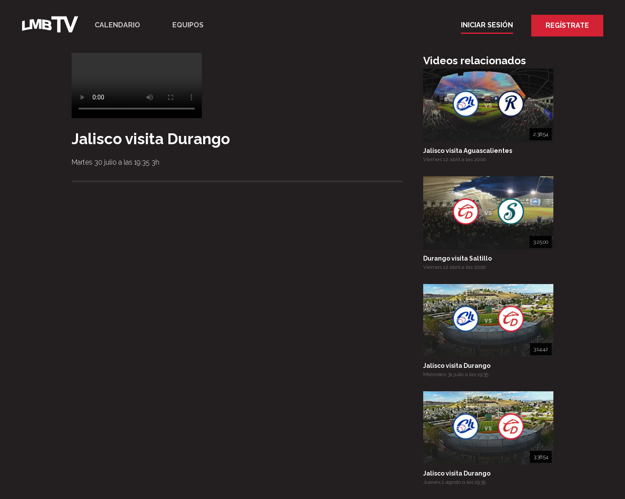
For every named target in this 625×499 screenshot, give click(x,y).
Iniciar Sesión (487, 25)
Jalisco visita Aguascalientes (467, 150)
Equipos (188, 25)
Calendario (117, 25)
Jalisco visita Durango (456, 365)
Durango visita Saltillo (457, 258)
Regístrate (567, 25)
